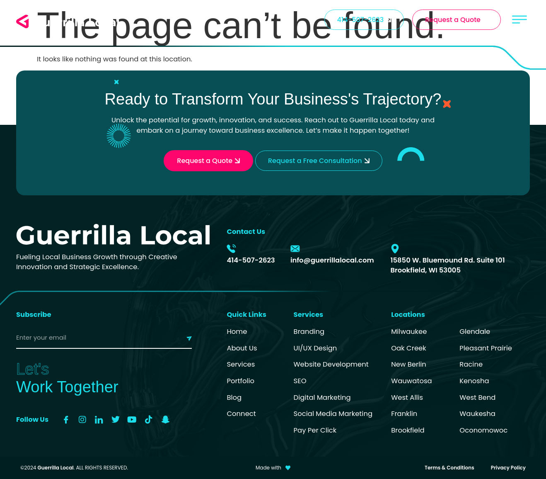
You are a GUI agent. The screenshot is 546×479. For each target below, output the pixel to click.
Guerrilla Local (56, 467)
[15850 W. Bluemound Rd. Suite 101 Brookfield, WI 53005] (395, 248)
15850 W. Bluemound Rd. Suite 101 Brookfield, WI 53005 (447, 265)
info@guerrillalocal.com (332, 260)
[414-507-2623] (231, 248)
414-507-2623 (251, 260)
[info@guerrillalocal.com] (295, 248)
